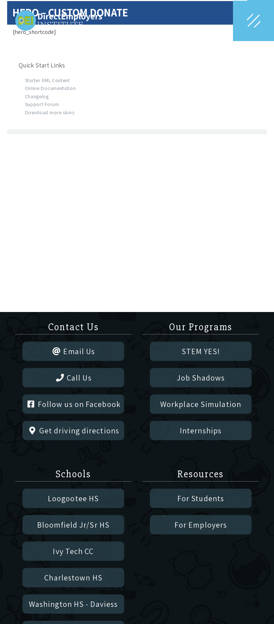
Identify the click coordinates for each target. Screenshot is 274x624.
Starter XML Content (47, 80)
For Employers (200, 525)
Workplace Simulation (200, 404)
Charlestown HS (73, 578)
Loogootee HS (73, 498)
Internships (201, 431)
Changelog (37, 96)
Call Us (73, 378)
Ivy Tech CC (73, 551)
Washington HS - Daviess (73, 604)
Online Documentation (50, 88)
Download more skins (50, 112)
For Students (200, 498)
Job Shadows (201, 378)
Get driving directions (73, 431)
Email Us (73, 351)
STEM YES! (201, 351)
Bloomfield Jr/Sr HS (73, 525)
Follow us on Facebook (73, 404)
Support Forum (42, 104)
